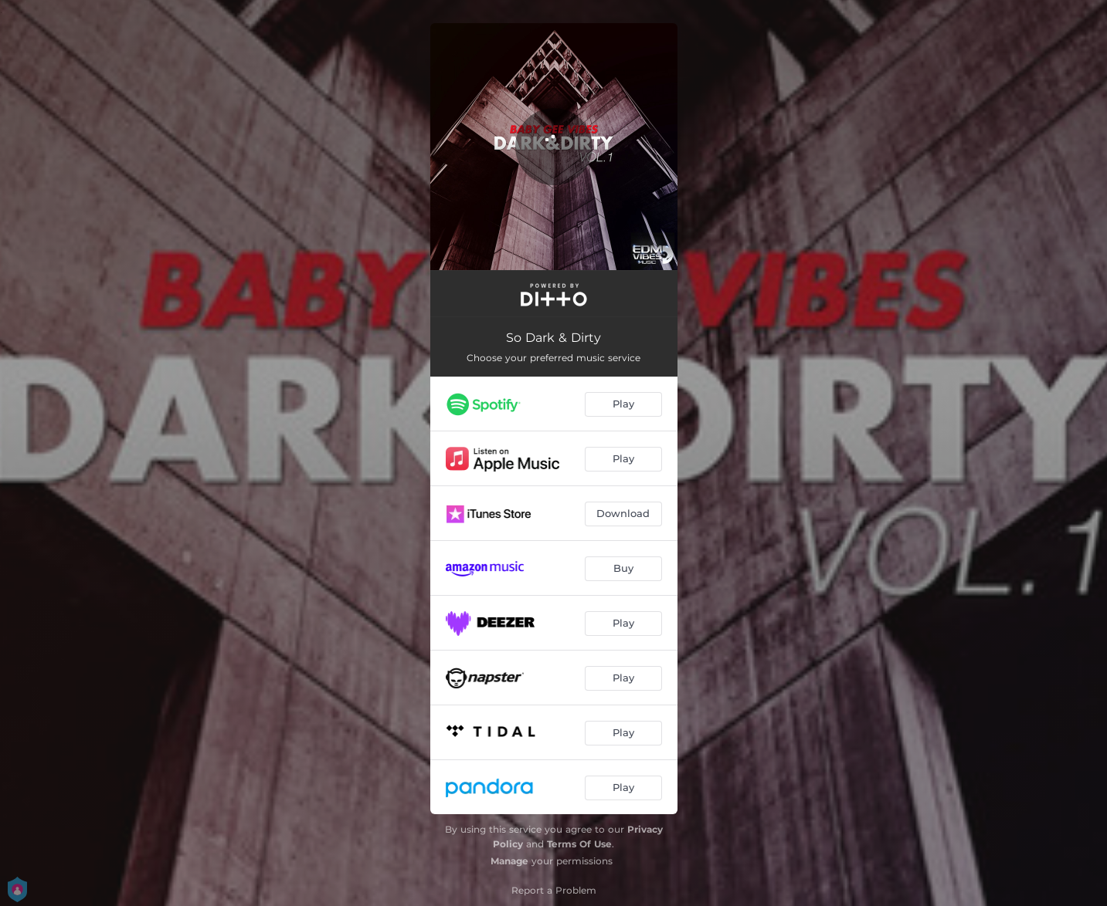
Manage (509, 861)
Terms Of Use (579, 844)
